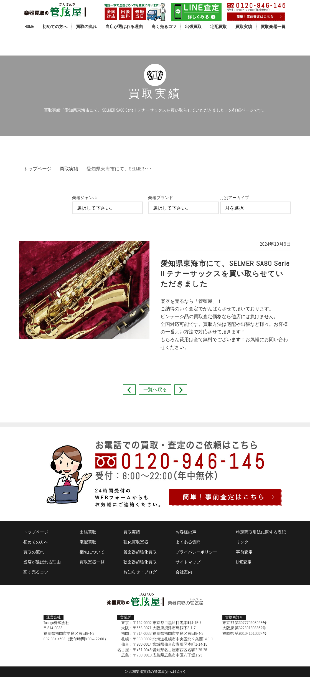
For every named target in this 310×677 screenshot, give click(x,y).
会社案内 (184, 572)
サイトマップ (188, 562)
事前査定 (244, 552)
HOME (29, 26)
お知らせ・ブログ (140, 572)
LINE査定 (243, 562)
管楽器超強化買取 (140, 552)
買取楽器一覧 (273, 26)
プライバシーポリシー (196, 552)
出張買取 (193, 26)
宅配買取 (218, 26)
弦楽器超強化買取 (140, 562)
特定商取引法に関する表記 (261, 532)
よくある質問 (188, 542)
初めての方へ (54, 26)
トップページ (37, 169)
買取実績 (243, 26)
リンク (242, 542)
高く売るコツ (163, 26)
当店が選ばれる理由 (124, 26)
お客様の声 (186, 532)
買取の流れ (86, 26)
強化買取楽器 (135, 542)
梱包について (92, 552)
